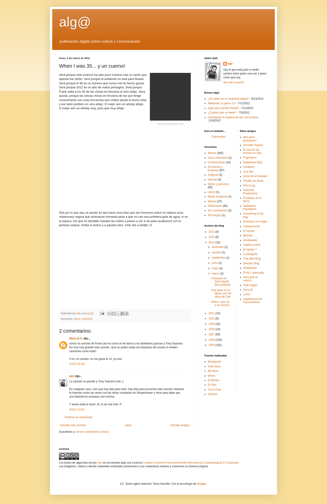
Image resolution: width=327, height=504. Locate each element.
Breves (212, 153)
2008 (212, 329)
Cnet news (214, 366)
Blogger (201, 483)
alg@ (75, 22)
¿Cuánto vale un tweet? (222, 112)
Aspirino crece (251, 244)
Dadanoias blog (252, 162)
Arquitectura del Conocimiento (252, 300)
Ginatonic (249, 166)
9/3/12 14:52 (76, 409)
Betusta (248, 235)
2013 (212, 237)
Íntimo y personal (83, 318)
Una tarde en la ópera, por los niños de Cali (221, 293)
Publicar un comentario (79, 417)
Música (212, 201)
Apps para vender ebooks (223, 108)
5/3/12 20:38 (76, 364)
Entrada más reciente (73, 425)
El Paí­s (212, 384)
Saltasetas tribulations (249, 207)
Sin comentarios (217, 210)
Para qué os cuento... (250, 279)
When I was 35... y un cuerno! (221, 303)
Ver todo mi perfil (233, 82)
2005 (212, 345)
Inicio (128, 425)
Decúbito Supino (253, 145)
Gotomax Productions (250, 191)
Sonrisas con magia (255, 221)
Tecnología (214, 215)
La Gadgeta (250, 254)
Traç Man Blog (252, 258)
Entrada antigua (180, 425)
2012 (212, 242)
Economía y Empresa (215, 168)
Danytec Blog (251, 263)
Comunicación (216, 162)
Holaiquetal (250, 267)
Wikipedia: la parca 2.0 (221, 103)
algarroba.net (84, 462)
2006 (212, 339)
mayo (215, 268)
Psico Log (249, 185)
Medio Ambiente (217, 196)
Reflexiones (215, 206)
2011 (212, 313)
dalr (71, 376)
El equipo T (250, 249)
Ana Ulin (248, 171)
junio (215, 262)
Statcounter (218, 136)
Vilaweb (212, 394)
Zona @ (248, 289)
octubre (217, 252)
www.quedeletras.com (170, 123)
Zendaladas (250, 240)
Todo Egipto (250, 285)
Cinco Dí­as (214, 389)
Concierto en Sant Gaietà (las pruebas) (220, 282)
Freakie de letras (253, 180)
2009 (212, 324)
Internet (212, 179)
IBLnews (213, 371)
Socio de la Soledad (255, 176)
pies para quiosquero (250, 139)
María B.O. (76, 338)
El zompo (249, 230)
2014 (212, 231)
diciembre (218, 247)
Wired (211, 375)
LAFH (246, 294)
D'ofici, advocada (253, 272)
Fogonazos (250, 157)
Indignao (213, 174)
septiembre (219, 257)
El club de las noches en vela (252, 151)
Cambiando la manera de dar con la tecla (233, 117)
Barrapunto (214, 361)
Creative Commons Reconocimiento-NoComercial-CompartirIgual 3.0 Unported (190, 462)
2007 (212, 334)
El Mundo (213, 380)
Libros (211, 192)
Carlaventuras (251, 226)
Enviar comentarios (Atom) (92, 431)
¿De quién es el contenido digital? (228, 98)
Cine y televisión (218, 157)
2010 (212, 318)
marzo (216, 273)
